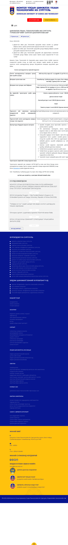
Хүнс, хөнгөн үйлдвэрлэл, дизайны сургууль (25, 247)
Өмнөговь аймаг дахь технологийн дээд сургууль (27, 266)
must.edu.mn (16, 168)
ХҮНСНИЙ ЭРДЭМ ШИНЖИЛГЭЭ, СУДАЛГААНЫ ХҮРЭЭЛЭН (27, 292)
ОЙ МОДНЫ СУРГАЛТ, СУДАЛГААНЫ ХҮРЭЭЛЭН (24, 288)
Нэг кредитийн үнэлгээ (17, 416)
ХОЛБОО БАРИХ (38, 1)
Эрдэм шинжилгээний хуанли (19, 354)
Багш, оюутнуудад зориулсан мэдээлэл (22, 406)
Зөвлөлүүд (13, 315)
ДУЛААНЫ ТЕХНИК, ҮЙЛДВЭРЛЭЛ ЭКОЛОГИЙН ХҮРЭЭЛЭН (27, 290)
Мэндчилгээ (14, 302)
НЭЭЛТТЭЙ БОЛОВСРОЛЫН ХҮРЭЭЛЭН (22, 274)
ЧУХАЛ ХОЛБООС (51, 20)
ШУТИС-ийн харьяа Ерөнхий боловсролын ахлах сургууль (29, 276)
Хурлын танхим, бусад (17, 373)
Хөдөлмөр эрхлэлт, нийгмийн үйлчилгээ (23, 375)
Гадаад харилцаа (15, 408)
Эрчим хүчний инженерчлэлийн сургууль (24, 253)
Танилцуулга (14, 367)
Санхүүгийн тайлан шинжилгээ (20, 419)
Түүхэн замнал (14, 305)
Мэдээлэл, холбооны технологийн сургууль (25, 251)
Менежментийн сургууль (19, 243)
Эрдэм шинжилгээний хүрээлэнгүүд (21, 357)
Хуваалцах (14, 36)
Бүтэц (11, 321)
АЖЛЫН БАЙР (30, 3)
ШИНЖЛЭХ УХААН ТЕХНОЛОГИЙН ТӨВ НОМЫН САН (24, 391)
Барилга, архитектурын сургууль (21, 241)
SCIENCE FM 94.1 (15, 3)
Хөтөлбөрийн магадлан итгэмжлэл (21, 335)
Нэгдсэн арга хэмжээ (16, 371)
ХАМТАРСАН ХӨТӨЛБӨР (16, 340)
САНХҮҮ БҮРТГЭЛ (14, 417)
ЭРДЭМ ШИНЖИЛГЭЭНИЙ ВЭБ (18, 359)
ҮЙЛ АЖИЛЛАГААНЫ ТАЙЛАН (18, 317)
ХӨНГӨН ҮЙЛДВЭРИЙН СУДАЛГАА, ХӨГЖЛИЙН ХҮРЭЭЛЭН (27, 284)
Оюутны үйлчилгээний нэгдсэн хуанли (22, 379)
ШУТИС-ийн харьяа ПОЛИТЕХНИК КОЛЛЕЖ (24, 268)
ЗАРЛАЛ (20, 1)
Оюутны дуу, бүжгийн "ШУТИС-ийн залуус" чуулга (25, 377)
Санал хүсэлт (14, 344)
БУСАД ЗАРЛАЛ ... (16, 228)
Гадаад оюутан (14, 402)
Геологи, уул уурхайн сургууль (21, 249)
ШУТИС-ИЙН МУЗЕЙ (15, 356)
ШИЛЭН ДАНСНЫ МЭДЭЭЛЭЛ (18, 423)
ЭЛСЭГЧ (29, 1)
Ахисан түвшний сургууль (19, 272)
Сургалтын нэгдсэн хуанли (18, 331)
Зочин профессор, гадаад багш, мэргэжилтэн (24, 400)
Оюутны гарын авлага (17, 381)
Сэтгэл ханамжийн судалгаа (19, 342)
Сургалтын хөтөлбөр (16, 339)
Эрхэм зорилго (14, 304)
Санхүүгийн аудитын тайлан (19, 421)
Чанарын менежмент (16, 319)
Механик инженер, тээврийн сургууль (23, 255)
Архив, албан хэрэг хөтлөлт (18, 323)
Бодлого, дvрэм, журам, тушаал (20, 313)
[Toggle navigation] (14, 25)
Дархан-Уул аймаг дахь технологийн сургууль (26, 260)
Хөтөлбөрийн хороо (16, 333)
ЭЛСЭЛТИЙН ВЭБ (34, 20)
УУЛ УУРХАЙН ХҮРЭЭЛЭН (18, 286)
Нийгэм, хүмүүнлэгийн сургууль (21, 245)
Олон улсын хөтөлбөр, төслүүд (20, 404)
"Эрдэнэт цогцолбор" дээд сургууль (23, 262)
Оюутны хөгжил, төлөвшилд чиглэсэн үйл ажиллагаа (27, 369)
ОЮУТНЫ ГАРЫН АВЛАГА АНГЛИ (19, 383)
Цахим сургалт (14, 337)
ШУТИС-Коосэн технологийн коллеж (23, 270)
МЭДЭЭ (13, 1)
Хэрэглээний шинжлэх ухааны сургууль (24, 258)
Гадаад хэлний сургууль (19, 264)
